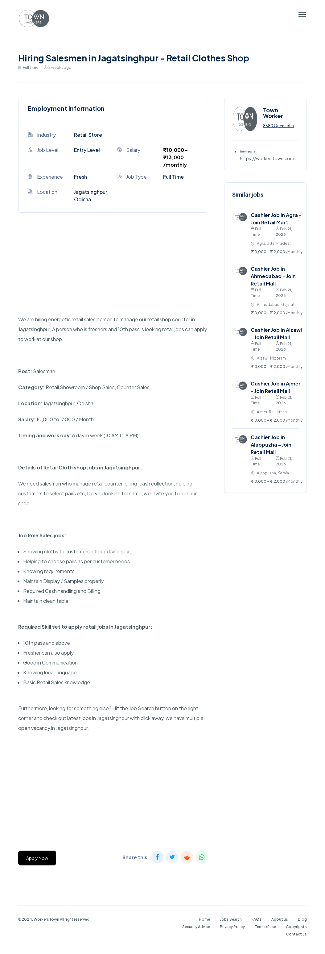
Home (204, 919)
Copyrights (296, 926)
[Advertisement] (113, 271)
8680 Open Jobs (278, 125)
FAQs (256, 919)
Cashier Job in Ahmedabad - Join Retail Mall (273, 276)
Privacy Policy (232, 926)
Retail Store (88, 134)
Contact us (296, 934)
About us (279, 919)
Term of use (265, 926)
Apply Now (37, 858)
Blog (302, 919)
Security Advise (196, 926)
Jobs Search (231, 919)
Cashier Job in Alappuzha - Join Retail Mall (271, 444)
